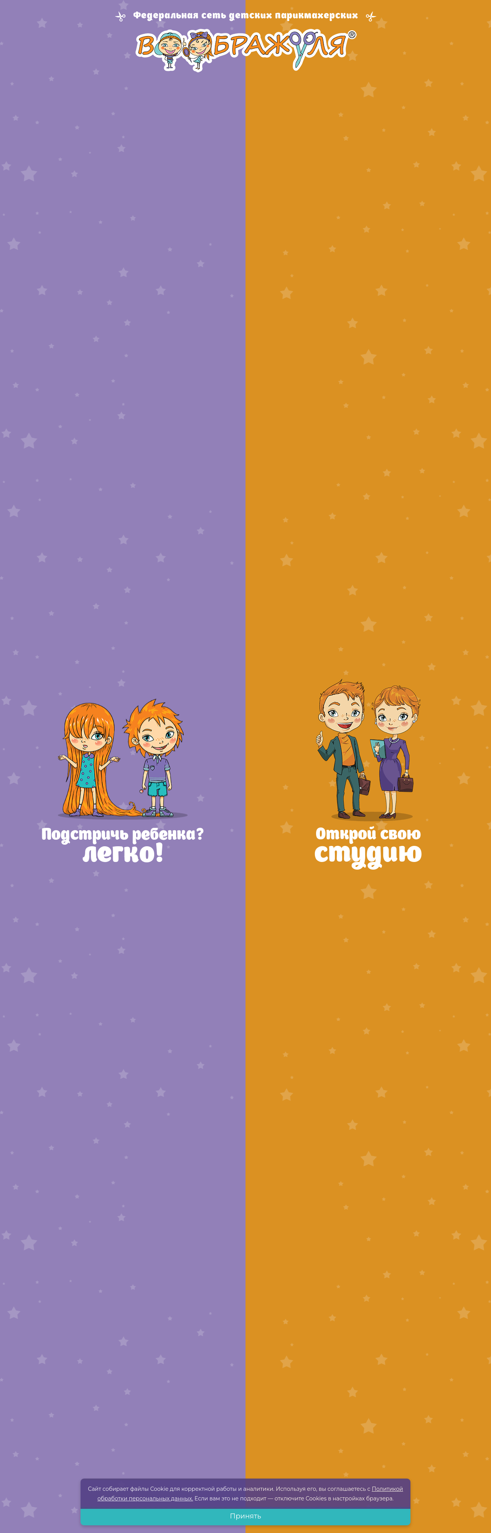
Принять (245, 1516)
